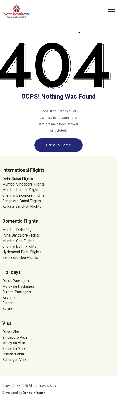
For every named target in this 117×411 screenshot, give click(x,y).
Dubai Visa (11, 332)
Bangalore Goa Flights (20, 257)
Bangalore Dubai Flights (21, 201)
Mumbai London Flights (21, 190)
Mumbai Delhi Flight (18, 230)
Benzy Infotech (34, 393)
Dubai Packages (15, 281)
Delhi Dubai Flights (17, 179)
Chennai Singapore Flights (23, 195)
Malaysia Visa (13, 343)
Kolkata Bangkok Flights (21, 206)
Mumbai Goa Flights (18, 241)
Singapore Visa (14, 337)
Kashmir (9, 297)
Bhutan (7, 303)
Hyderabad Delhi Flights (21, 252)
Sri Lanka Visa (14, 348)
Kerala (7, 308)
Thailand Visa (13, 354)
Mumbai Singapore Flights (23, 184)
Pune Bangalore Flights (21, 235)
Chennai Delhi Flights (19, 246)
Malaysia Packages (18, 286)
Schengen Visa (14, 359)
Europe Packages (16, 292)
